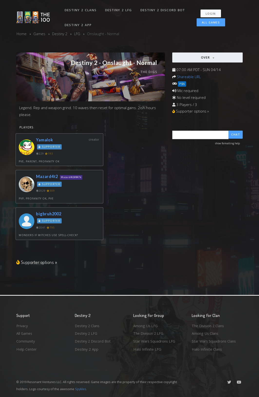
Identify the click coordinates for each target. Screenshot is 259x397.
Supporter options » (37, 262)
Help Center (26, 349)
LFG (78, 33)
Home (22, 33)
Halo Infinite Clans (207, 349)
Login (211, 12)
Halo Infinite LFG (147, 349)
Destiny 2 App (78, 23)
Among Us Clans (205, 333)
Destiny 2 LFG (118, 9)
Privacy (22, 325)
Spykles (80, 389)
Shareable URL (189, 76)
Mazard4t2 (47, 176)
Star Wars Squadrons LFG (154, 341)
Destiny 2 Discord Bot (163, 9)
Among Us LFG (145, 325)
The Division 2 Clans (208, 325)
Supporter (49, 146)
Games (39, 33)
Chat (235, 134)
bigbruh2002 (49, 213)
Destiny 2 (60, 33)
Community (25, 341)
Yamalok (44, 139)
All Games (209, 21)
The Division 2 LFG (148, 333)
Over (206, 57)
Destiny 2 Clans (80, 9)
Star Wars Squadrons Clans (214, 341)
